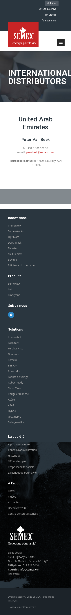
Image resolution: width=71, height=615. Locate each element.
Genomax (14, 354)
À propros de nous (19, 444)
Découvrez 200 (17, 508)
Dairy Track (14, 242)
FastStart (13, 342)
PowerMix (14, 371)
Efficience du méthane (21, 265)
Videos (12, 496)
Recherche (49, 20)
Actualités (14, 502)
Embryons (14, 295)
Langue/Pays (47, 9)
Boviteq (12, 259)
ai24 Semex (15, 254)
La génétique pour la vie (22, 472)
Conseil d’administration (22, 450)
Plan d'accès (14, 573)
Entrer (51, 3)
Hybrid (12, 411)
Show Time (14, 388)
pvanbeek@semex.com (40, 152)
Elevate (12, 248)
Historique (14, 455)
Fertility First (15, 348)
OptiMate (13, 237)
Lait (10, 289)
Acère (11, 399)
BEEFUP (12, 365)
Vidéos (50, 14)
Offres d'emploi (17, 461)
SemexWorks (16, 231)
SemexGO (14, 283)
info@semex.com (30, 569)
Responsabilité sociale (21, 467)
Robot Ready (15, 382)
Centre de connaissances (23, 513)
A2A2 (11, 405)
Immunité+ (14, 225)
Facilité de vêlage (18, 377)
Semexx (12, 360)
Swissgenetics (16, 422)
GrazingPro (14, 416)
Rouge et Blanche (18, 394)
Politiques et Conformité (22, 607)
